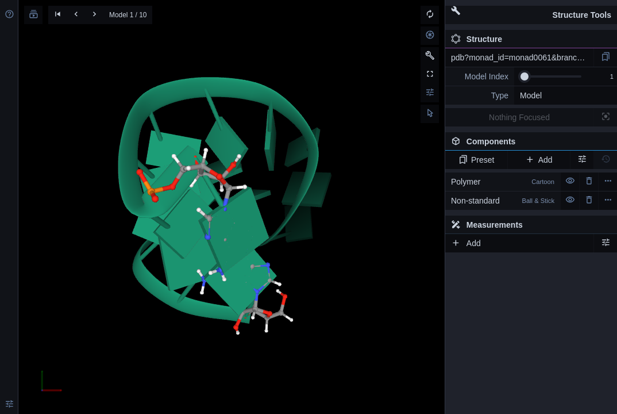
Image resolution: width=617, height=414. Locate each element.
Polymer (502, 181)
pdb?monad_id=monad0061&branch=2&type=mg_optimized (522, 57)
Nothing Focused (519, 117)
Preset (476, 159)
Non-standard (502, 200)
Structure (476, 39)
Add (538, 159)
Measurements (487, 224)
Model (531, 95)
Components (528, 144)
